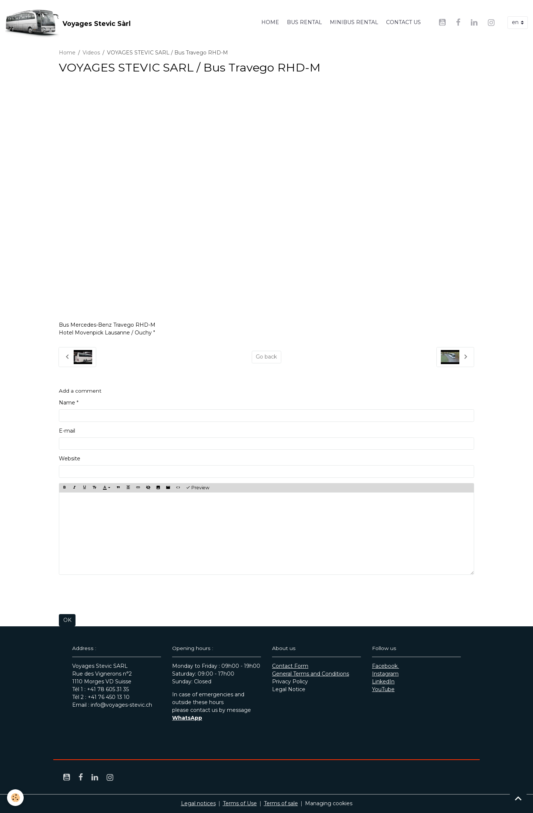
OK (67, 620)
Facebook (385, 666)
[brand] (68, 22)
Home (270, 22)
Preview (197, 487)
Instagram (385, 673)
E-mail (67, 430)
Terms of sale (281, 803)
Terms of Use (240, 803)
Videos (91, 52)
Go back (266, 356)
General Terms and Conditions (310, 673)
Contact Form (290, 666)
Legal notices (198, 803)
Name (67, 402)
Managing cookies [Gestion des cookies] (328, 803)
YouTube (383, 689)
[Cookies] (15, 797)
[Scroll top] (518, 798)
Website (69, 458)
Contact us (403, 22)
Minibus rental (354, 22)
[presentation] (115, 594)
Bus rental (304, 22)
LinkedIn (383, 681)
